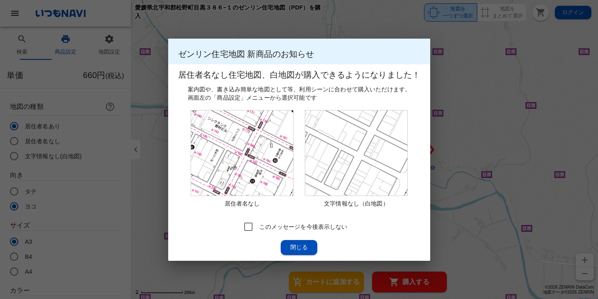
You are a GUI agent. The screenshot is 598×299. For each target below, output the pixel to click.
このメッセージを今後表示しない (303, 226)
